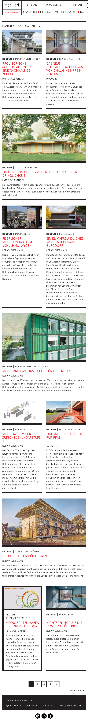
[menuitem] (31, 684)
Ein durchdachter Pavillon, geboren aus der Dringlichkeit (39, 173)
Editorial (45, 12)
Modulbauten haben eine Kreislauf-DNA (22, 624)
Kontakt (72, 12)
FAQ (82, 12)
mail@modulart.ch (70, 705)
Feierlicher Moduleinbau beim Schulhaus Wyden (17, 242)
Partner (59, 12)
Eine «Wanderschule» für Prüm (64, 435)
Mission (76, 4)
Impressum (31, 705)
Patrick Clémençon (13, 78)
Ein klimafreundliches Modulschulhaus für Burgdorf (65, 242)
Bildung (7, 59)
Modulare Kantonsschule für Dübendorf (37, 371)
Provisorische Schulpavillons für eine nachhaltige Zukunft (18, 69)
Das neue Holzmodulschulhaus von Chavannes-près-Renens (64, 69)
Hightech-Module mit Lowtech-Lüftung (64, 624)
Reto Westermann (12, 250)
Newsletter (30, 12)
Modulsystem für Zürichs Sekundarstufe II (21, 437)
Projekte (54, 4)
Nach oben (75, 690)
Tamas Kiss (52, 445)
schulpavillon (26, 26)
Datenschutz (48, 705)
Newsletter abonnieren (19, 700)
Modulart (8, 26)
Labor (32, 4)
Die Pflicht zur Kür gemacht (26, 556)
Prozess (10, 614)
